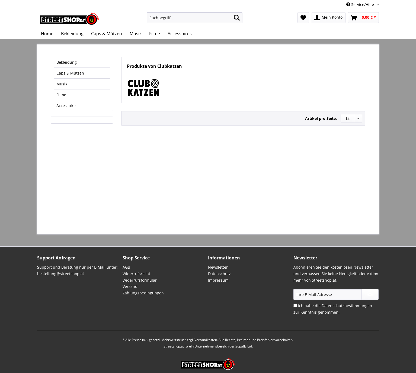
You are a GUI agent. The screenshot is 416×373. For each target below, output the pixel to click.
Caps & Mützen (70, 73)
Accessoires (67, 105)
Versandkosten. (206, 339)
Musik (61, 83)
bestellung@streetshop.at (60, 273)
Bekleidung (66, 62)
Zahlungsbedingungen (143, 292)
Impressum (218, 280)
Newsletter (218, 267)
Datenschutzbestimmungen (347, 305)
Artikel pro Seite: (321, 118)
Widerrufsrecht (136, 273)
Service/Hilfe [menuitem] (360, 4)
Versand (130, 286)
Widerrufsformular (140, 280)
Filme (61, 94)
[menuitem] (194, 20)
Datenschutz (219, 273)
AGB (126, 267)
